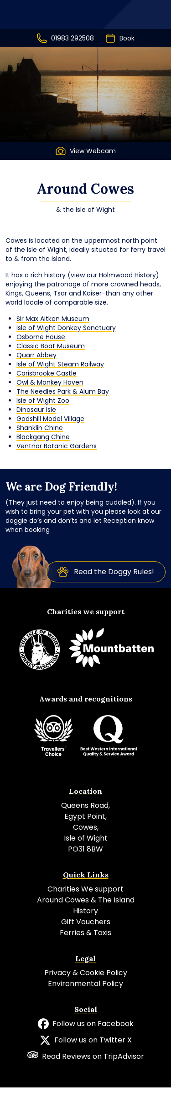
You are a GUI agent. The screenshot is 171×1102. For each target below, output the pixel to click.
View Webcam (85, 150)
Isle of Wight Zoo (42, 400)
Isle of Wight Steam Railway (60, 364)
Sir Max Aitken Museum (52, 318)
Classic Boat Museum (50, 346)
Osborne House (40, 336)
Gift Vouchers (85, 922)
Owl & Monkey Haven (49, 382)
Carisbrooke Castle (46, 373)
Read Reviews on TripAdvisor (85, 1056)
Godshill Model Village (50, 418)
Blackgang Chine (43, 436)
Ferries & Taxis (85, 932)
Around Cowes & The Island (86, 900)
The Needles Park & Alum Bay (62, 391)
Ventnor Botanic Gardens (56, 446)
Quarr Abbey (36, 355)
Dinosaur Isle (36, 409)
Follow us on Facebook (86, 1023)
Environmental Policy (85, 983)
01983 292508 (65, 38)
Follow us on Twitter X (86, 1040)
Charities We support (85, 889)
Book (120, 38)
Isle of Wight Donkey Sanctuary (66, 327)
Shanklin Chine (39, 427)
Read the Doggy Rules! (105, 571)
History (85, 911)
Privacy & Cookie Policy (85, 972)
